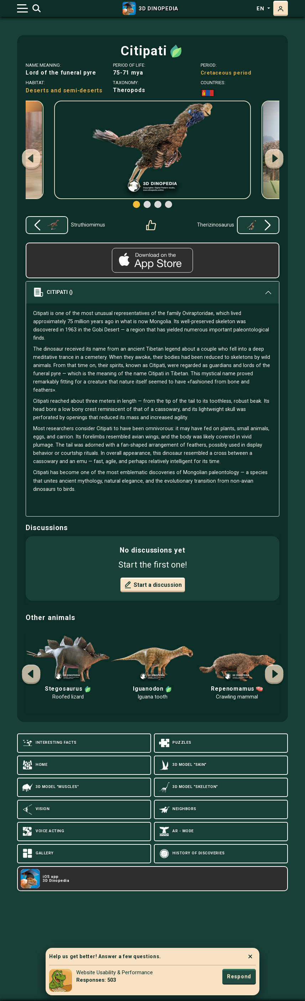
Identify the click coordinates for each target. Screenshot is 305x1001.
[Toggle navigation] (22, 8)
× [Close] (250, 956)
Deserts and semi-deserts (64, 90)
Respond (239, 976)
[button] (274, 160)
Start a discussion (153, 584)
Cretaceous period (226, 73)
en (261, 8)
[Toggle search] (36, 8)
